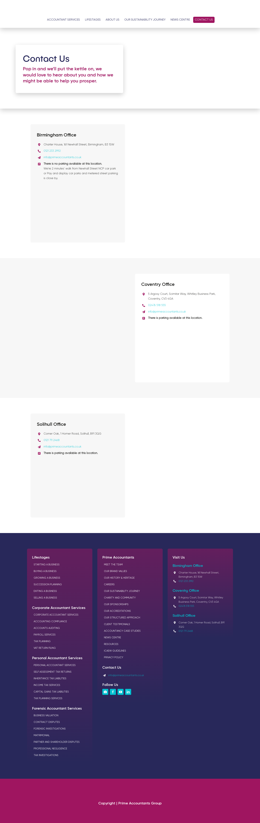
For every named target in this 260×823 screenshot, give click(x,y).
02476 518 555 (157, 305)
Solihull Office (184, 615)
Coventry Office (186, 590)
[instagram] (105, 692)
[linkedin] (128, 692)
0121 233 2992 (52, 151)
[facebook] (113, 692)
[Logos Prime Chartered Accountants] (130, 6)
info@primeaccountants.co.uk (62, 157)
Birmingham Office (188, 565)
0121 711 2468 (52, 440)
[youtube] (121, 692)
